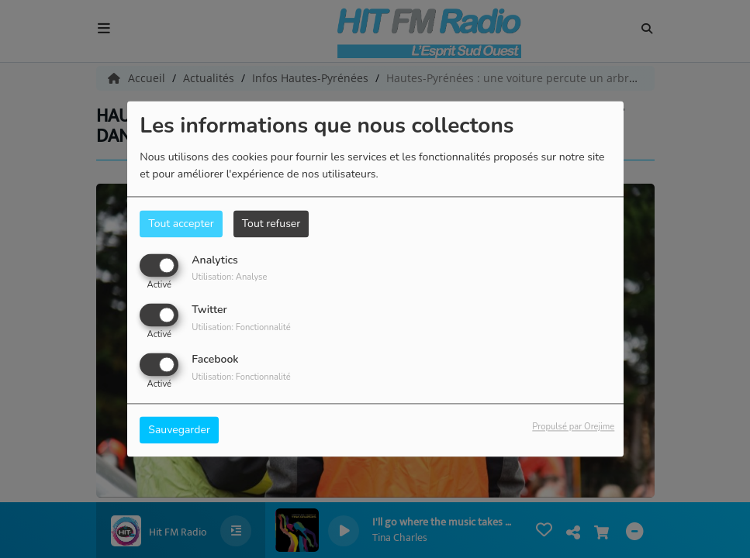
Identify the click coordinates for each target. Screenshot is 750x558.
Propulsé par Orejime (573, 427)
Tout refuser (271, 223)
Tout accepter (180, 223)
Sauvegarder (179, 430)
